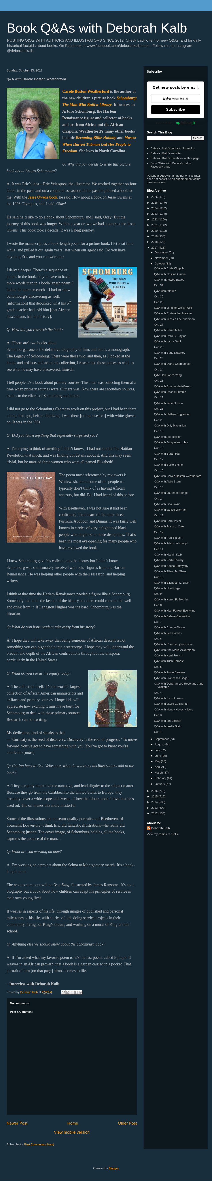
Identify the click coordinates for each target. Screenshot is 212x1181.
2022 (155, 219)
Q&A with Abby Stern (167, 481)
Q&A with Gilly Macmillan (170, 425)
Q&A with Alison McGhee (170, 571)
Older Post (127, 1123)
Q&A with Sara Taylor (167, 521)
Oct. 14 (158, 498)
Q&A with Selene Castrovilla (172, 616)
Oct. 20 (158, 420)
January (160, 783)
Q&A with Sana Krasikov (169, 352)
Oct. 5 (158, 666)
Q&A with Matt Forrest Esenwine (174, 610)
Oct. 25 (158, 358)
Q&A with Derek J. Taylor (170, 336)
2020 (155, 230)
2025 (155, 202)
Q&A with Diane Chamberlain (172, 363)
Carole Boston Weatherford (85, 91)
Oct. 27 (158, 324)
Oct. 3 (158, 715)
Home (72, 1123)
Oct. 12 (158, 532)
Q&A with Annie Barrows (169, 672)
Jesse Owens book (42, 197)
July (158, 750)
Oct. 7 (158, 621)
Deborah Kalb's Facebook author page (174, 158)
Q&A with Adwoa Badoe (169, 279)
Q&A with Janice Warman (170, 509)
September (162, 739)
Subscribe (175, 109)
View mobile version (71, 1132)
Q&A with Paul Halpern (168, 537)
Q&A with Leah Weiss (168, 633)
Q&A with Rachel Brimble (170, 392)
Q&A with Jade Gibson (168, 403)
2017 (155, 247)
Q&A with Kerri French (168, 655)
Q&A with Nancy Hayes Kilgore (173, 709)
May (158, 761)
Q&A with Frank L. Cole (169, 526)
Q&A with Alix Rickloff (167, 436)
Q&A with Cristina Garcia (170, 274)
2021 (155, 225)
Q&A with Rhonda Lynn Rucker (173, 644)
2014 (155, 802)
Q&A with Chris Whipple (169, 268)
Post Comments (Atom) (39, 1144)
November (162, 258)
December (162, 252)
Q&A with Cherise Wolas (169, 627)
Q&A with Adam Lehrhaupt (170, 543)
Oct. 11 (158, 549)
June (158, 755)
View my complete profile (163, 834)
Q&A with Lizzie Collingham (171, 703)
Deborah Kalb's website (165, 153)
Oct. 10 (158, 577)
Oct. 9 (158, 593)
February (161, 778)
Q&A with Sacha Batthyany (171, 565)
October (160, 263)
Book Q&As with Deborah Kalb (97, 28)
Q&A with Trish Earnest (169, 661)
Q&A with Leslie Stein (167, 726)
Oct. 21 (158, 408)
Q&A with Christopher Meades (173, 313)
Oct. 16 (158, 470)
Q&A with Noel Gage (167, 588)
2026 (155, 197)
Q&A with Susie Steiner (169, 464)
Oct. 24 (158, 369)
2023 (155, 213)
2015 (155, 796)
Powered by (175, 123)
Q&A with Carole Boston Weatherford (177, 476)
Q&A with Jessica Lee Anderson (174, 319)
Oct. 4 (158, 692)
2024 (155, 208)
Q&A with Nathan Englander (172, 414)
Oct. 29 (158, 302)
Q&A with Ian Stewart (167, 720)
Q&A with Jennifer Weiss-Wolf (173, 307)
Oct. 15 (158, 487)
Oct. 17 (158, 459)
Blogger (113, 1168)
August (160, 744)
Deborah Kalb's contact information (172, 148)
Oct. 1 (158, 731)
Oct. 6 (158, 638)
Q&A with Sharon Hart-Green (172, 386)
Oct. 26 (158, 347)
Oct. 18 (158, 448)
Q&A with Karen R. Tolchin (170, 599)
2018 (155, 241)
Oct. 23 (158, 380)
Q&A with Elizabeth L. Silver (171, 582)
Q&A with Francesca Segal (171, 678)
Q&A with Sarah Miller (168, 330)
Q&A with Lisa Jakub (167, 504)
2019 (155, 236)
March (159, 772)
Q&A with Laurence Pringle (171, 492)
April (158, 767)
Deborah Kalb (160, 828)
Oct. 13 (158, 515)
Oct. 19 (158, 431)
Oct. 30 (158, 296)
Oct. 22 (158, 397)
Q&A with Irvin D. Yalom (169, 698)
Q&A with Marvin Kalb (168, 554)
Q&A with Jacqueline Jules (171, 442)
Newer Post (17, 1123)
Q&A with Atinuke (165, 291)
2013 (155, 807)
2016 (155, 791)
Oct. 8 (158, 605)
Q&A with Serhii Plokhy (168, 560)
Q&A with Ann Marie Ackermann (174, 650)
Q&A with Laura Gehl (167, 341)
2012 (155, 813)
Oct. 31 (158, 285)
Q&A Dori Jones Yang (168, 375)
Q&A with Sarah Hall (167, 453)
